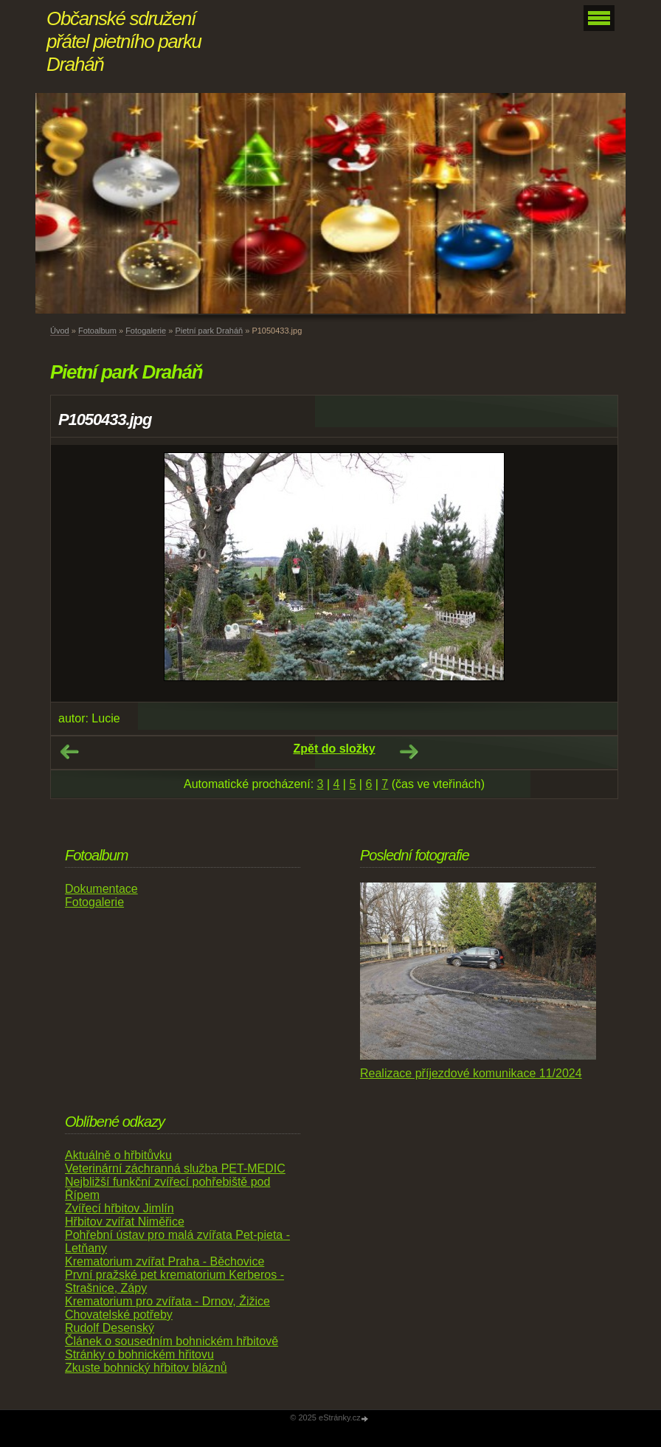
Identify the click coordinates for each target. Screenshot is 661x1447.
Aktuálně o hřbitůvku (118, 1155)
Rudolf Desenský (109, 1328)
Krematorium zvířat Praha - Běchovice (164, 1261)
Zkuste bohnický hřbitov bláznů (146, 1367)
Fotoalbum (97, 330)
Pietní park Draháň (209, 330)
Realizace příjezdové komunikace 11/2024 (471, 1073)
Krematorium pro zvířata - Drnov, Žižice (167, 1301)
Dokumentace (101, 889)
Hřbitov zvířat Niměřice (124, 1221)
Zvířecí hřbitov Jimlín (119, 1208)
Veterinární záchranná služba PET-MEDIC (175, 1168)
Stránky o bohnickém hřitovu (139, 1354)
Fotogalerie (145, 330)
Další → (409, 752)
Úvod (59, 330)
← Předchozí (69, 752)
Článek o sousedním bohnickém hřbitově (171, 1341)
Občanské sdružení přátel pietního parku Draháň (123, 41)
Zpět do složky (334, 748)
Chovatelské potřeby (119, 1314)
